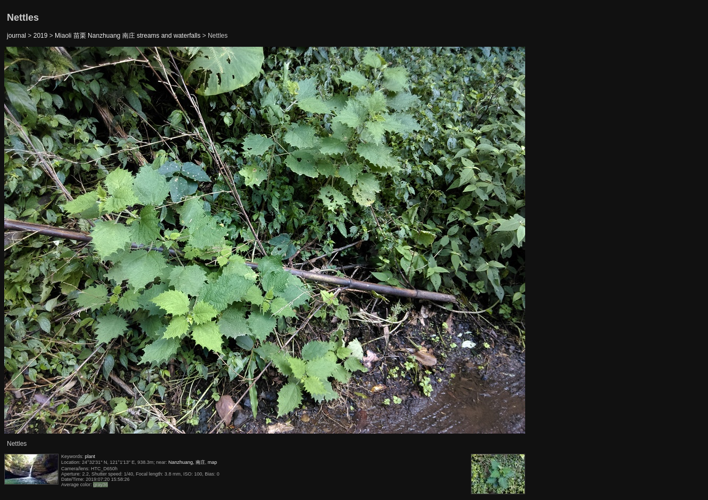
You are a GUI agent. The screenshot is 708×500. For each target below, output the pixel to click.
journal (16, 35)
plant (90, 456)
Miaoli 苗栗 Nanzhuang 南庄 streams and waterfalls (127, 35)
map (212, 462)
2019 (40, 35)
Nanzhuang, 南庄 (186, 462)
